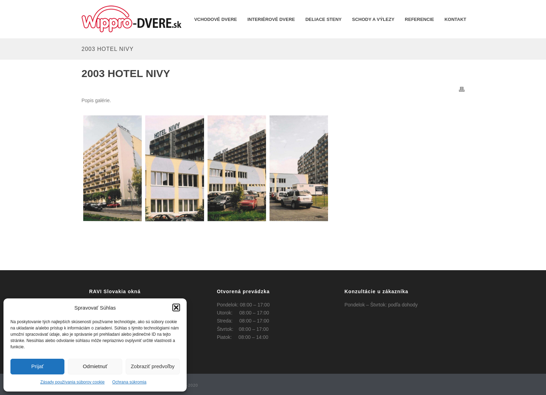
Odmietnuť (95, 366)
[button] (176, 307)
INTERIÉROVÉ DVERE (271, 19)
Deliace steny (323, 19)
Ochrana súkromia (129, 382)
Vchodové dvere (215, 19)
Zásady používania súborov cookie (72, 382)
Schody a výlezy (373, 19)
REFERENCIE (419, 19)
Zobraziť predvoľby (152, 366)
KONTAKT (455, 19)
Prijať (37, 366)
